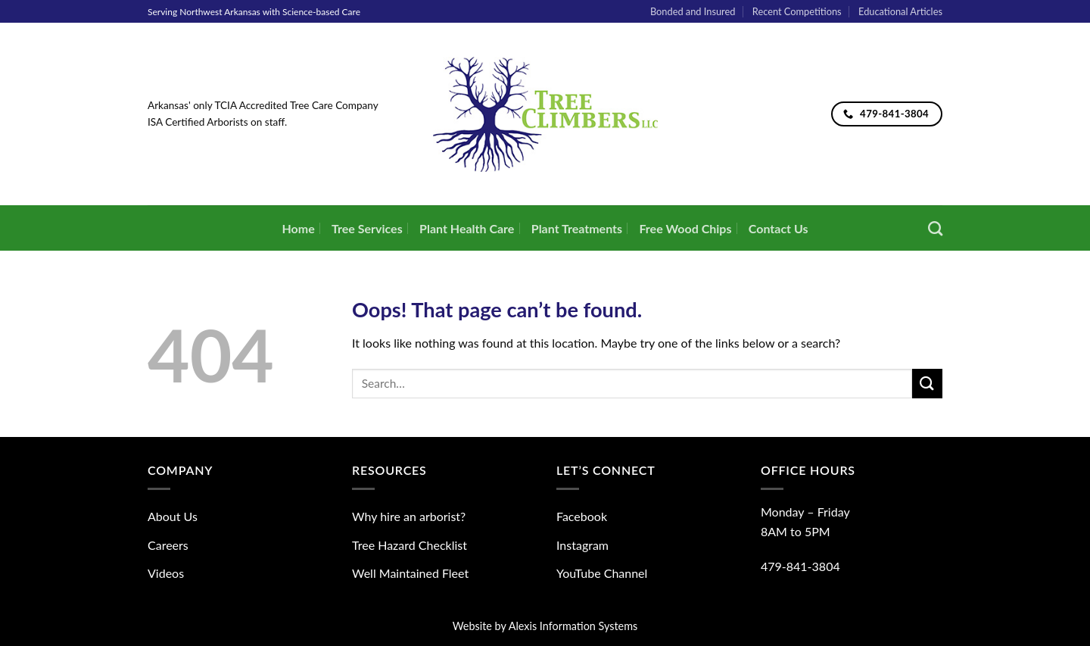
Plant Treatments (576, 228)
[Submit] (927, 383)
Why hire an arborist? (409, 516)
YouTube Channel (601, 573)
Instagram (582, 545)
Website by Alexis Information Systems (545, 625)
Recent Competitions (797, 11)
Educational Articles (900, 11)
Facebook (581, 516)
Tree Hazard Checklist (409, 545)
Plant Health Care (466, 228)
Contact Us (778, 228)
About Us (173, 516)
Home (298, 228)
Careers (168, 545)
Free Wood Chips (685, 228)
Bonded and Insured (693, 11)
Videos (166, 573)
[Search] (935, 228)
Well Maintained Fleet (410, 573)
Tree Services (367, 228)
